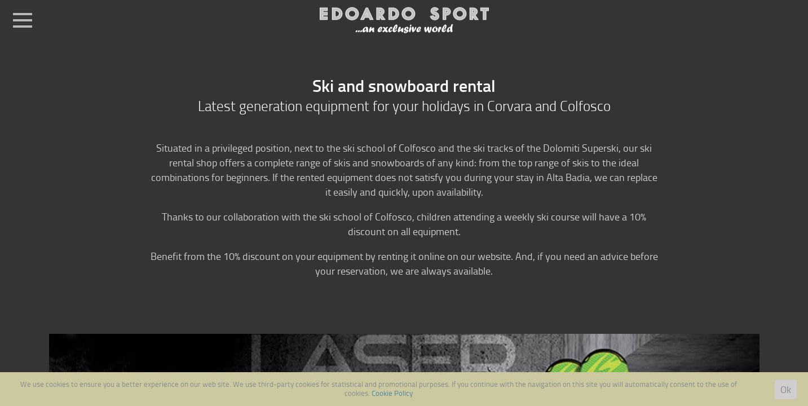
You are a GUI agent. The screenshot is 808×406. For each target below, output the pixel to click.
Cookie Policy (392, 393)
